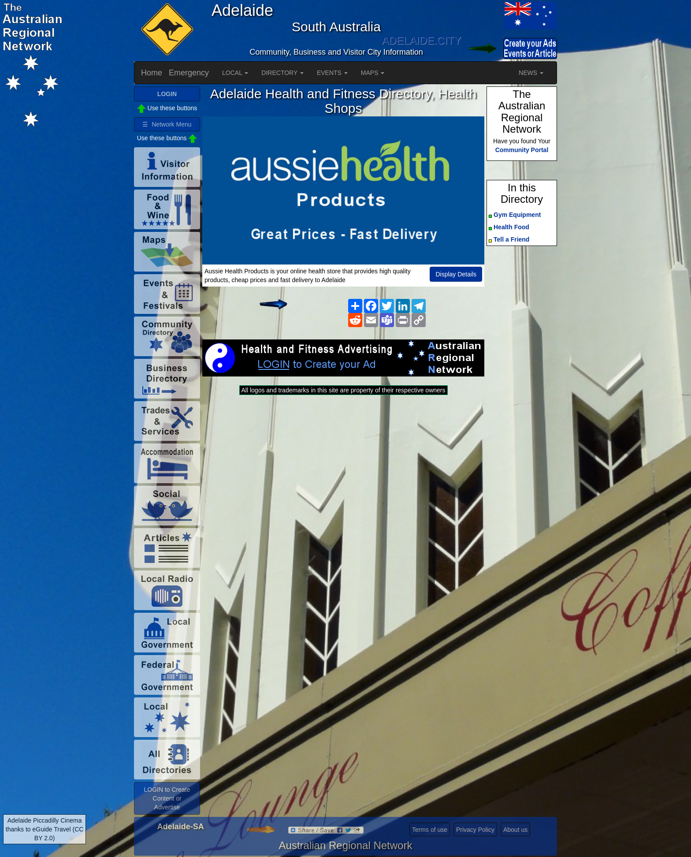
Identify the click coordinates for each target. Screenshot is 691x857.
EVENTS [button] (332, 72)
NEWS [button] (531, 72)
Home (151, 72)
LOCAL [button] (235, 72)
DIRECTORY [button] (282, 72)
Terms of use (429, 829)
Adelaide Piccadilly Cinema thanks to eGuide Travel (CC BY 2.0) (45, 829)
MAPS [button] (373, 72)
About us (515, 829)
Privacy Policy (475, 829)
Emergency (189, 72)
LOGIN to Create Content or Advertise (167, 798)
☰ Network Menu (166, 124)
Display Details (455, 274)
